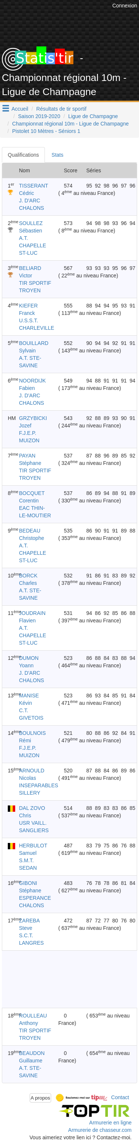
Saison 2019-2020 (39, 116)
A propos (40, 1098)
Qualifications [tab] (23, 155)
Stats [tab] (57, 155)
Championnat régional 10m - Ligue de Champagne (70, 124)
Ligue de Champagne (93, 116)
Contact (120, 1097)
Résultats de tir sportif (61, 109)
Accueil (19, 109)
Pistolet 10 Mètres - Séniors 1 (46, 131)
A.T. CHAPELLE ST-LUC (32, 245)
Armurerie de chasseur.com (100, 1130)
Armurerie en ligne (110, 1123)
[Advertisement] (62, 979)
